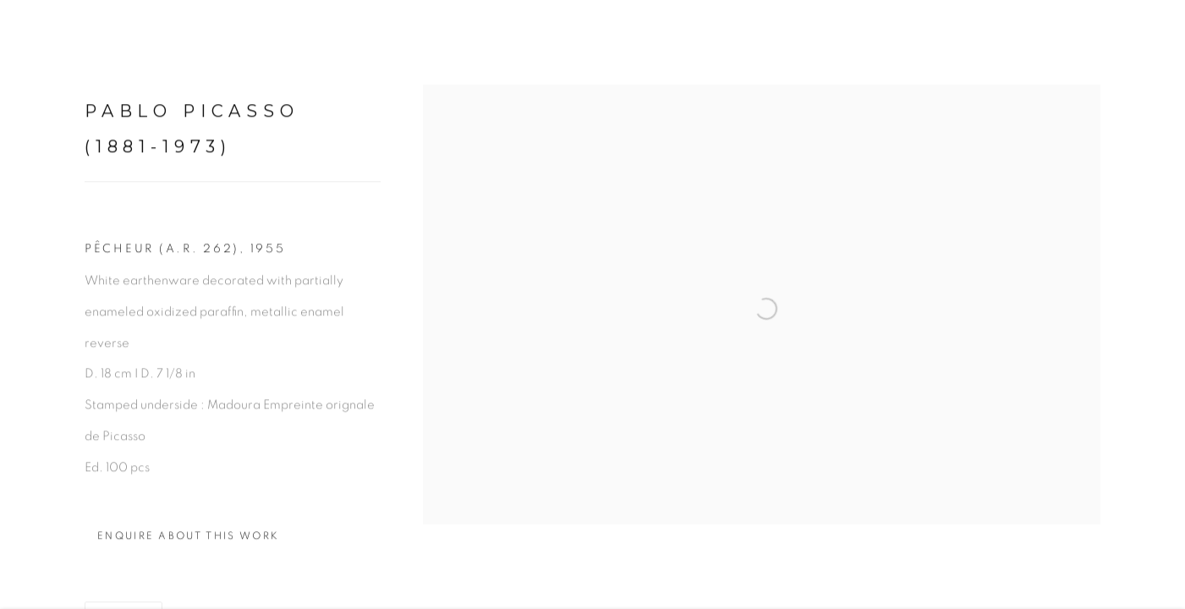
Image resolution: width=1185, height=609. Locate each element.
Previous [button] (36, 304)
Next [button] (1148, 304)
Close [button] (1147, 38)
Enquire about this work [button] (188, 541)
